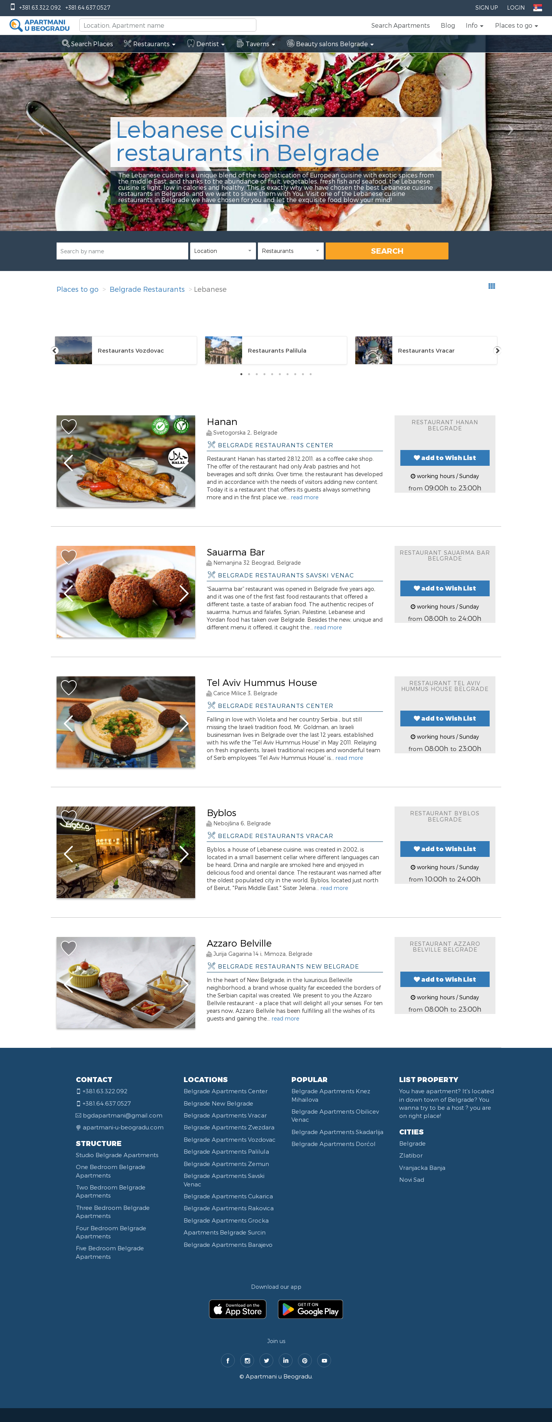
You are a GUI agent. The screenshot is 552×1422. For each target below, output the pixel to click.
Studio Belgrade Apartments (117, 1154)
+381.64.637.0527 (87, 7)
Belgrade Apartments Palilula (226, 1151)
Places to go (78, 289)
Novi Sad (411, 1179)
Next (497, 350)
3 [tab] (257, 374)
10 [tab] (311, 374)
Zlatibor (411, 1155)
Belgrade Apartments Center (226, 1090)
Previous (55, 350)
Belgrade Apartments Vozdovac (230, 1139)
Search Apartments (400, 25)
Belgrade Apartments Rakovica (229, 1208)
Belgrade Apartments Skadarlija (337, 1131)
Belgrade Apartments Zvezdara (229, 1127)
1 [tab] (241, 374)
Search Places (87, 43)
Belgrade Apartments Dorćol (333, 1143)
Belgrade (412, 1143)
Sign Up (486, 7)
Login (516, 7)
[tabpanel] (126, 350)
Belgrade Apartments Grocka (226, 1220)
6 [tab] (280, 374)
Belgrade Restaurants (147, 289)
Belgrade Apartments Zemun (226, 1163)
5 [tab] (272, 374)
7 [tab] (287, 374)
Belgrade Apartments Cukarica (228, 1196)
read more (304, 497)
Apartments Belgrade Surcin (225, 1232)
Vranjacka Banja (422, 1167)
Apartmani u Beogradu (279, 1376)
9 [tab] (303, 374)
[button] (475, 25)
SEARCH (387, 250)
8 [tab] (295, 374)
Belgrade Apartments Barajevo (228, 1244)
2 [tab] (249, 374)
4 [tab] (264, 374)
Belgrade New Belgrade (218, 1103)
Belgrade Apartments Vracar (225, 1115)
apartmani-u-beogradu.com (123, 1127)
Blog (448, 25)
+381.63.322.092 (40, 7)
